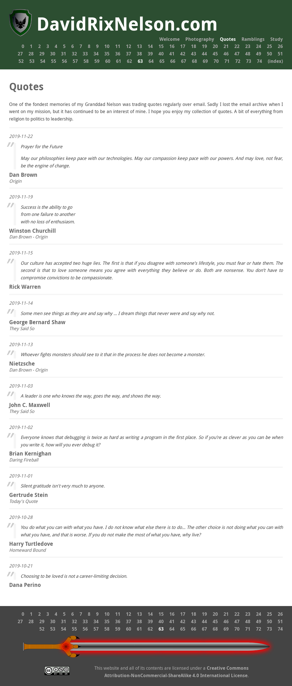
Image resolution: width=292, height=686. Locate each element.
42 (182, 54)
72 (237, 61)
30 (52, 54)
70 (216, 61)
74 (259, 61)
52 (21, 61)
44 (204, 54)
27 (20, 54)
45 (215, 54)
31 (63, 54)
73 (248, 61)
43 (193, 54)
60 (107, 61)
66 (172, 61)
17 (182, 46)
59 (97, 61)
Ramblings (253, 39)
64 (151, 61)
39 (150, 54)
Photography (199, 39)
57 (75, 61)
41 (172, 54)
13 (139, 46)
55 (53, 61)
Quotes (228, 39)
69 (205, 61)
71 (227, 61)
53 (32, 61)
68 (194, 61)
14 (150, 46)
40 (161, 54)
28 (31, 54)
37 (128, 54)
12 (128, 46)
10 (107, 46)
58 (86, 61)
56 (64, 61)
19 (204, 46)
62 (129, 61)
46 (226, 54)
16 (172, 46)
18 (193, 46)
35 (107, 54)
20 (215, 46)
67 (183, 61)
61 (118, 61)
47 (237, 54)
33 (85, 54)
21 (226, 46)
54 (42, 61)
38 (139, 54)
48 (247, 54)
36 (117, 54)
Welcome (169, 39)
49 (258, 54)
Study (276, 39)
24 (258, 46)
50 (269, 54)
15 (161, 46)
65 (162, 61)
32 (74, 54)
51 (280, 54)
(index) (275, 61)
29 (41, 54)
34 (96, 54)
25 (269, 46)
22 (237, 46)
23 (247, 46)
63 (140, 61)
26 (280, 46)
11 (117, 46)
